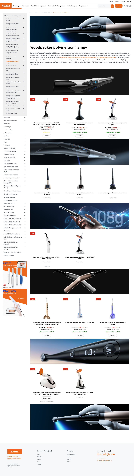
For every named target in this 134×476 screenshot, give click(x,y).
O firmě (122, 1)
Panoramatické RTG (9, 203)
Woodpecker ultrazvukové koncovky (12, 87)
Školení (111, 1)
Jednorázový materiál (10, 151)
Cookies (9, 459)
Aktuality (39, 456)
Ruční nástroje (8, 133)
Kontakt (129, 1)
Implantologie (72, 6)
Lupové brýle (7, 127)
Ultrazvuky (7, 160)
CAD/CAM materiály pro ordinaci (11, 248)
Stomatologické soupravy (56, 6)
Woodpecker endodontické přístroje (12, 19)
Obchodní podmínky (12, 456)
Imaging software (8, 209)
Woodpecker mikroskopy (12, 106)
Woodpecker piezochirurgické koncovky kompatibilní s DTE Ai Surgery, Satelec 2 (13, 97)
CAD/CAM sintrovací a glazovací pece (13, 238)
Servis (117, 1)
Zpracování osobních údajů (14, 458)
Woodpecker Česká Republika (12, 16)
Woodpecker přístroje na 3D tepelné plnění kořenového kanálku (13, 40)
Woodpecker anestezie (11, 113)
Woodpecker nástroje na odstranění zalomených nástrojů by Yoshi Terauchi (12, 46)
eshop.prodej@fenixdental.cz (104, 460)
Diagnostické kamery (10, 215)
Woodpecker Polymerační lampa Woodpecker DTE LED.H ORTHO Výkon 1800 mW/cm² (47, 323)
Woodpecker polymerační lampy (12, 62)
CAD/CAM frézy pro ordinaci (12, 221)
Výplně (5, 142)
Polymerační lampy (9, 154)
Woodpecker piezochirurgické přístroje (13, 82)
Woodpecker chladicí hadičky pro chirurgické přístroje (13, 102)
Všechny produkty (71, 454)
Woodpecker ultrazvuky (11, 65)
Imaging (25, 6)
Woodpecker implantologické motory (13, 78)
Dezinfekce (7, 145)
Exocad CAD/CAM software (12, 234)
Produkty (16, 6)
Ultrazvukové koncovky (10, 163)
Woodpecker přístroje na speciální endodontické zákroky (12, 52)
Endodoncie (7, 117)
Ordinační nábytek (9, 255)
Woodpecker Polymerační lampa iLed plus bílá (79, 322)
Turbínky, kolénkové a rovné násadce (11, 170)
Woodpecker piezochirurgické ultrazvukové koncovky (13, 91)
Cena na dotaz (46, 398)
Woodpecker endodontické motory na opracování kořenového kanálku (12, 29)
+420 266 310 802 (101, 459)
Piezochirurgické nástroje (11, 166)
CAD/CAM (34, 6)
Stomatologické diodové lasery (12, 191)
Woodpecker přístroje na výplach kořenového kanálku (13, 34)
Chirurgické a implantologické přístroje (12, 187)
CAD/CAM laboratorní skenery (12, 225)
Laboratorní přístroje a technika (12, 252)
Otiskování (7, 139)
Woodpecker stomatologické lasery (13, 69)
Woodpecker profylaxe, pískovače (11, 57)
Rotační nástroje (8, 130)
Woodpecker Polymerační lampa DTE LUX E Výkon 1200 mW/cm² (79, 393)
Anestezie (6, 136)
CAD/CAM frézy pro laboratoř (12, 228)
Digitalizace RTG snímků (10, 200)
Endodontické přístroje (10, 120)
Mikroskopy (7, 123)
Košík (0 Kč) (119, 6)
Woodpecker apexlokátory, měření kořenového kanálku (12, 24)
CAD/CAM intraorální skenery (12, 218)
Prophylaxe (83, 6)
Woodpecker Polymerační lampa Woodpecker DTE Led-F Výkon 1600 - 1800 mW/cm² (47, 393)
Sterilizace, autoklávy (9, 148)
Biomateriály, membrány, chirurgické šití (10, 182)
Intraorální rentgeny (9, 197)
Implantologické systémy (11, 175)
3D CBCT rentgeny (9, 206)
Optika (43, 6)
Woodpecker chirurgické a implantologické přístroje (12, 73)
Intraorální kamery (9, 212)
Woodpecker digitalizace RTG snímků (13, 109)
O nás (38, 454)
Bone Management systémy (11, 178)
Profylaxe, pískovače (9, 157)
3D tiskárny (7, 231)
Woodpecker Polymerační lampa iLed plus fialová (113, 323)
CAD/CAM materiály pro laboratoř (11, 243)
